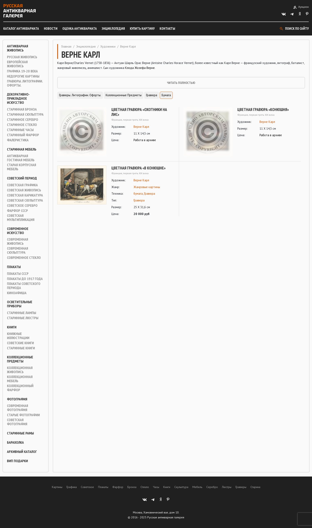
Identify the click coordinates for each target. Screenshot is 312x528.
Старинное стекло (22, 125)
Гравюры (240, 487)
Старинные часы (20, 130)
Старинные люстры (22, 318)
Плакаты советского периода (23, 286)
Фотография (17, 399)
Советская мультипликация (20, 218)
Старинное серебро (22, 120)
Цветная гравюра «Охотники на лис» (139, 112)
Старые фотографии (23, 415)
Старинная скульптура (25, 114)
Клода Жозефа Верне (140, 68)
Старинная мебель (21, 149)
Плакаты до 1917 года (25, 279)
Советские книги (20, 343)
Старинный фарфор (23, 135)
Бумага (166, 95)
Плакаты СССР (18, 274)
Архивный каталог (22, 452)
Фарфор (117, 487)
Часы (156, 487)
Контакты (167, 28)
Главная (66, 46)
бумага (138, 193)
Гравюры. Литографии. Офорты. (25, 83)
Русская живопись (22, 57)
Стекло (145, 487)
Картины (57, 487)
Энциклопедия (113, 28)
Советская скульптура (25, 200)
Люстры (226, 487)
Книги (11, 327)
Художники (107, 46)
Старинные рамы (20, 433)
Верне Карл (141, 127)
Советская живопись (24, 190)
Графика (71, 487)
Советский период (22, 178)
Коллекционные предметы (20, 359)
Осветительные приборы (19, 304)
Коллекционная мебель (20, 379)
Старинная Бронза (22, 109)
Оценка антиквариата (79, 28)
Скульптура (181, 487)
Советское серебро (22, 205)
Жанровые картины (147, 187)
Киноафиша (16, 293)
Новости (50, 28)
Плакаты (14, 267)
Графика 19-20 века (22, 71)
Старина (255, 487)
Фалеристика (18, 140)
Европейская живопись (17, 64)
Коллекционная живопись (20, 370)
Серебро (212, 487)
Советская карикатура (25, 195)
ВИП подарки (17, 461)
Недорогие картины (23, 76)
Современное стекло (24, 258)
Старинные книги (21, 348)
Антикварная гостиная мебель (20, 158)
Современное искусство (17, 231)
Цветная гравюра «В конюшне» (138, 168)
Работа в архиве (145, 140)
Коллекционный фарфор (20, 388)
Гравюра (151, 95)
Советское (87, 487)
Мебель (197, 487)
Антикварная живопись (17, 48)
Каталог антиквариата (21, 28)
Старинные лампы (21, 313)
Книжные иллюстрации (18, 336)
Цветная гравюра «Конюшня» (263, 109)
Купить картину (142, 28)
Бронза (131, 487)
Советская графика (22, 185)
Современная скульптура (17, 250)
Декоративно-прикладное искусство (18, 98)
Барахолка (15, 442)
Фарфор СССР (17, 211)
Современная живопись (17, 241)
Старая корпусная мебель (21, 167)
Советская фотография (17, 422)
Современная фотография (17, 408)
